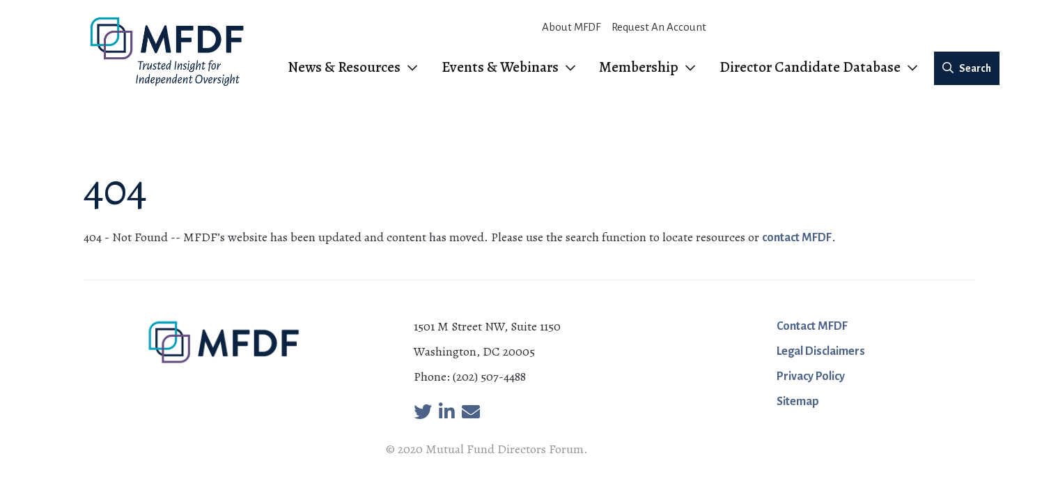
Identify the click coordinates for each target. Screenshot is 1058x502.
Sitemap (798, 401)
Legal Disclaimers (821, 351)
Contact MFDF (812, 326)
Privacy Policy (811, 376)
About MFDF (571, 27)
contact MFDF (797, 237)
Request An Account (659, 27)
